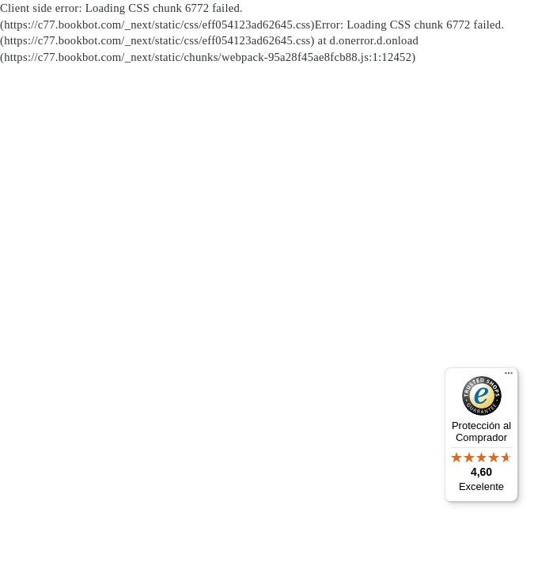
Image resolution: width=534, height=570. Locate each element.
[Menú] (508, 376)
